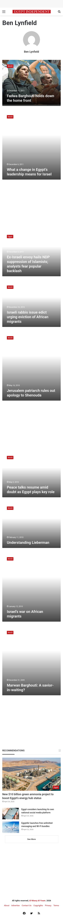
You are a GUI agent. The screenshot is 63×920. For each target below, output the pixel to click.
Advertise (15, 905)
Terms (56, 905)
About (6, 905)
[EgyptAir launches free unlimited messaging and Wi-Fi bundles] (10, 827)
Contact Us (26, 905)
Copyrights (38, 905)
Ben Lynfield (31, 51)
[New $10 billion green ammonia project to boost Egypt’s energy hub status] (31, 774)
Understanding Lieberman (28, 542)
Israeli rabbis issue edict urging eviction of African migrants (27, 317)
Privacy (48, 905)
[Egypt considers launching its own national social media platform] (10, 813)
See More (31, 839)
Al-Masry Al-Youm (37, 900)
